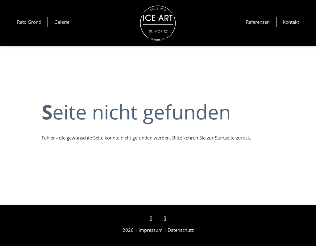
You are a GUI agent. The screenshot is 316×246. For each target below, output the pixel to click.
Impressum (151, 230)
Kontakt (291, 22)
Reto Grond (29, 22)
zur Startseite (221, 138)
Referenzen (258, 22)
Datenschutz (181, 230)
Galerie (61, 22)
